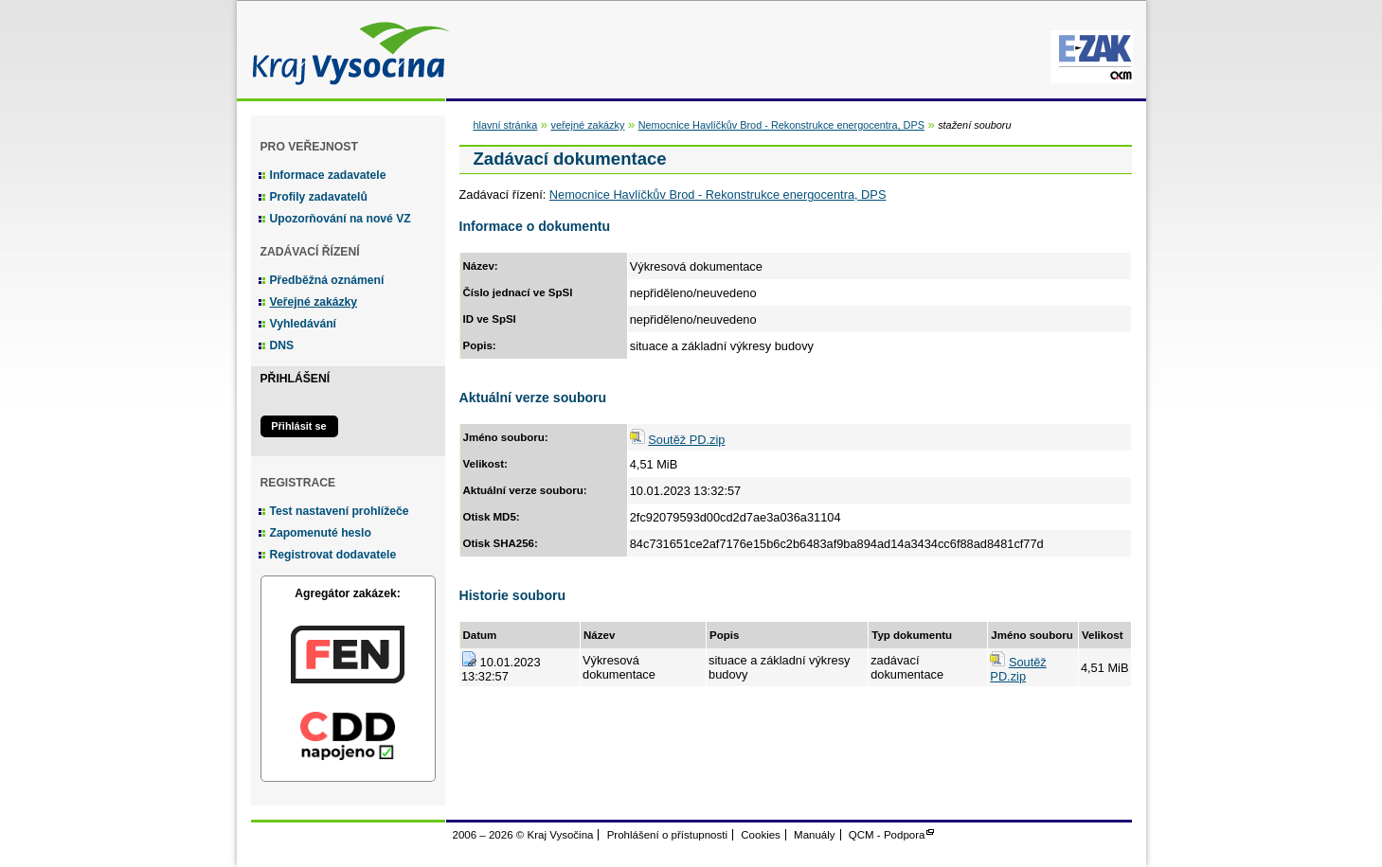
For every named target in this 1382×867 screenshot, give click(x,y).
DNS (282, 345)
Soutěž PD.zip (686, 440)
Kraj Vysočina (346, 49)
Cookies (761, 834)
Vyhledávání (303, 323)
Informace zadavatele (328, 175)
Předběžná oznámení (327, 280)
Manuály (814, 834)
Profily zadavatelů (319, 196)
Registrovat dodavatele (333, 554)
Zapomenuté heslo (320, 533)
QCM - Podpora (887, 834)
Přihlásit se (298, 426)
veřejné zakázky (587, 125)
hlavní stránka (506, 125)
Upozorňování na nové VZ (340, 218)
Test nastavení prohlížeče (339, 511)
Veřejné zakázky (314, 302)
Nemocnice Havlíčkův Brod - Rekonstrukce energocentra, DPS (781, 125)
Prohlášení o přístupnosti (667, 834)
